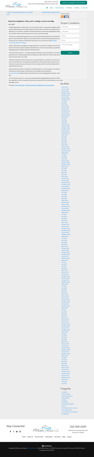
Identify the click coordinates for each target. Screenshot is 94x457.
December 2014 (66, 324)
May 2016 (64, 290)
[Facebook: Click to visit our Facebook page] (10, 431)
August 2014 (65, 332)
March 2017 (65, 270)
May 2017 (64, 266)
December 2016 (66, 276)
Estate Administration (67, 396)
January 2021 (65, 180)
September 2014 (66, 330)
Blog (63, 437)
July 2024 (64, 119)
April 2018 (64, 244)
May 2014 (64, 337)
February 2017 (65, 272)
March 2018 (65, 246)
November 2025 (66, 95)
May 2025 (64, 103)
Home (24, 437)
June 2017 (64, 264)
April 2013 (64, 363)
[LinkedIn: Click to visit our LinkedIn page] (16, 431)
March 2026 (65, 87)
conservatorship (14, 73)
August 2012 (65, 379)
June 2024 (64, 121)
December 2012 (66, 371)
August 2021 (65, 166)
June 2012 (64, 383)
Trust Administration (67, 410)
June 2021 (64, 170)
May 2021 (64, 172)
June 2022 (64, 156)
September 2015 (66, 306)
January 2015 (65, 322)
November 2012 (66, 373)
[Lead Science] (47, 446)
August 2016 (65, 284)
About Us (30, 437)
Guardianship (65, 402)
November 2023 (66, 129)
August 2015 (65, 308)
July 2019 (64, 214)
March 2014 (65, 341)
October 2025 (65, 97)
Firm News (69, 7)
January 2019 (65, 226)
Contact (69, 437)
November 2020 (66, 184)
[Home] (47, 8)
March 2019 (65, 222)
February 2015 (65, 320)
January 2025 (65, 109)
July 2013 (64, 357)
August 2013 (65, 355)
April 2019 (64, 220)
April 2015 (64, 316)
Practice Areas (39, 437)
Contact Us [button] (84, 7)
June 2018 (64, 240)
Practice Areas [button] (59, 7)
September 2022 (66, 150)
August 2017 (65, 260)
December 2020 (66, 182)
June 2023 (64, 139)
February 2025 (65, 107)
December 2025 (66, 93)
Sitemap (30, 448)
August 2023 (65, 135)
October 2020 (65, 186)
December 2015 (66, 300)
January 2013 (65, 369)
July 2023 (64, 137)
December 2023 (66, 127)
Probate (64, 406)
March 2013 (65, 365)
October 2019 (65, 208)
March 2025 (65, 105)
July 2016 (64, 286)
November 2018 (66, 230)
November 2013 (66, 349)
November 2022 (66, 148)
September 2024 (66, 115)
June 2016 (64, 288)
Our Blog (76, 7)
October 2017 (65, 256)
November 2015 (66, 302)
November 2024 (66, 111)
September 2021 (66, 164)
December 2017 (66, 252)
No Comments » (50, 85)
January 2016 (65, 298)
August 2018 (65, 236)
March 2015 (65, 318)
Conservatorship (19, 85)
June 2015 (64, 312)
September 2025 (66, 99)
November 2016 (66, 278)
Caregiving (64, 392)
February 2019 (65, 224)
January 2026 (65, 91)
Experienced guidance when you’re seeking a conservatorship (31, 21)
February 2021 (65, 178)
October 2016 (65, 280)
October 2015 (65, 304)
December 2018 (66, 228)
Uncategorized (65, 414)
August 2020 (65, 190)
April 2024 (64, 123)
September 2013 (66, 353)
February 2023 (65, 146)
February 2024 (65, 125)
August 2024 (65, 117)
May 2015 (64, 314)
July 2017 (64, 262)
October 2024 (65, 113)
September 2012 (66, 377)
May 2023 (64, 141)
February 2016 (65, 296)
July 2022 (64, 154)
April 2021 (64, 174)
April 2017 (64, 268)
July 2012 (64, 381)
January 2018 (65, 250)
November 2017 (66, 254)
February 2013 (65, 367)
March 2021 (65, 176)
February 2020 (65, 202)
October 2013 (65, 351)
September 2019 (66, 210)
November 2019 (66, 206)
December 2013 (66, 347)
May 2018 (64, 242)
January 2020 (65, 204)
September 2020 (66, 188)
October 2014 (65, 328)
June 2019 (64, 216)
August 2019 (65, 212)
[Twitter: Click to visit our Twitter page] (13, 431)
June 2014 (64, 336)
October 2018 (65, 232)
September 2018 (66, 234)
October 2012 (65, 375)
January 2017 (65, 274)
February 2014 (65, 343)
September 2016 (66, 282)
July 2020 (64, 192)
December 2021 (66, 162)
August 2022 (65, 152)
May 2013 (64, 361)
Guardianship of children (68, 404)
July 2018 (64, 238)
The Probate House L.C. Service (69, 408)
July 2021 (64, 168)
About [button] (51, 7)
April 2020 (64, 198)
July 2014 (64, 334)
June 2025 (64, 101)
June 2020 (64, 194)
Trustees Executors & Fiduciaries (34, 85)
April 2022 (64, 158)
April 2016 (64, 292)
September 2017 (66, 258)
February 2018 (65, 248)
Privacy (35, 448)
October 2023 (65, 131)
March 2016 (65, 294)
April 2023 (64, 143)
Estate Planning (65, 398)
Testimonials (49, 437)
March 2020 (65, 200)
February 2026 (65, 89)
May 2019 (64, 218)
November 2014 (66, 326)
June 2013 (64, 359)
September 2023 (66, 133)
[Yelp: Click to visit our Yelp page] (20, 431)
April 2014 (64, 339)
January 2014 (65, 345)
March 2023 (65, 144)
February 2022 (65, 160)
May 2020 (64, 196)
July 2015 (64, 310)
